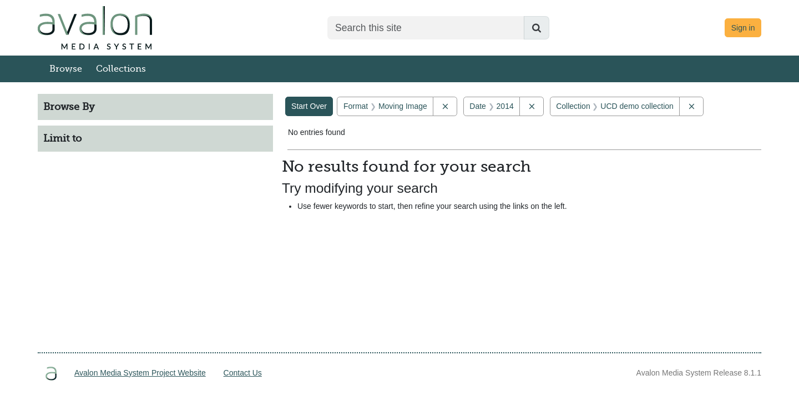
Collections (121, 69)
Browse (65, 69)
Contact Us (243, 372)
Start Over (309, 106)
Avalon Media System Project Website (140, 372)
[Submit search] (536, 27)
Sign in (743, 27)
